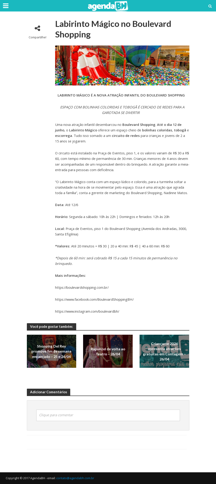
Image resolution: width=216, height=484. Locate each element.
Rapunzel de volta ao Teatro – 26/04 (108, 351)
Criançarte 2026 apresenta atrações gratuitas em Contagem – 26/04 (164, 351)
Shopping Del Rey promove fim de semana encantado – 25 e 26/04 (51, 351)
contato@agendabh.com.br (75, 478)
